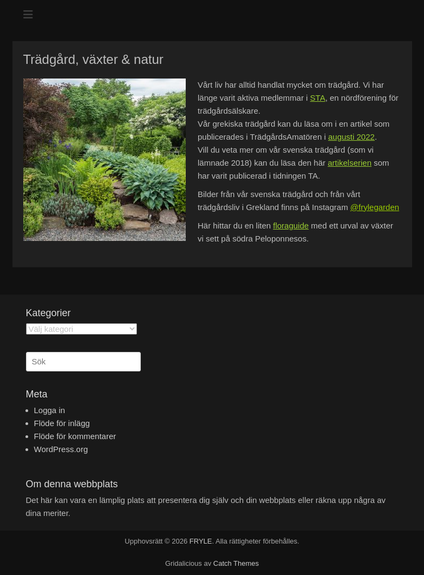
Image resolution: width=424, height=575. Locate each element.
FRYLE (201, 541)
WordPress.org (61, 449)
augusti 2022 (351, 136)
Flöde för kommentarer (75, 436)
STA (317, 97)
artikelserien (349, 162)
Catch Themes (236, 563)
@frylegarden (374, 207)
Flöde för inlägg (62, 423)
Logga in (50, 410)
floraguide (291, 225)
